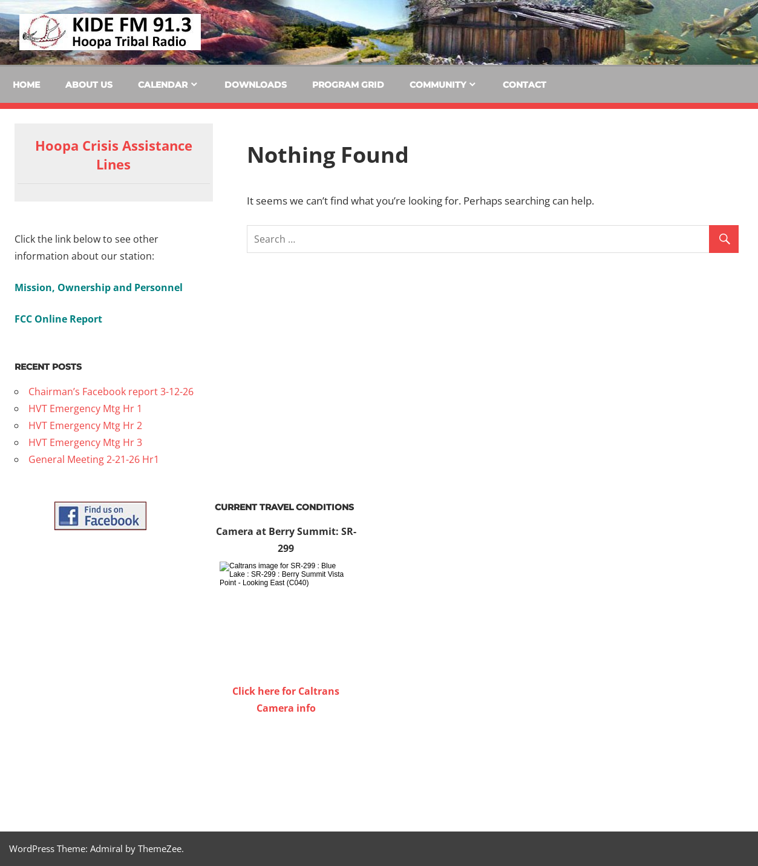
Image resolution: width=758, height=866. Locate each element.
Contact (524, 84)
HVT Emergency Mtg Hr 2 (85, 425)
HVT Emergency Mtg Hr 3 (85, 442)
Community (438, 84)
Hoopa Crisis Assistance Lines (113, 154)
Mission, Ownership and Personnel (99, 287)
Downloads (255, 84)
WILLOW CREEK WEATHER (286, 762)
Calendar (163, 84)
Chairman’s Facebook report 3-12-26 (111, 391)
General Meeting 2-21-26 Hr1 (93, 459)
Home (26, 84)
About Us (89, 84)
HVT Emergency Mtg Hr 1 (85, 408)
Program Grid (348, 84)
